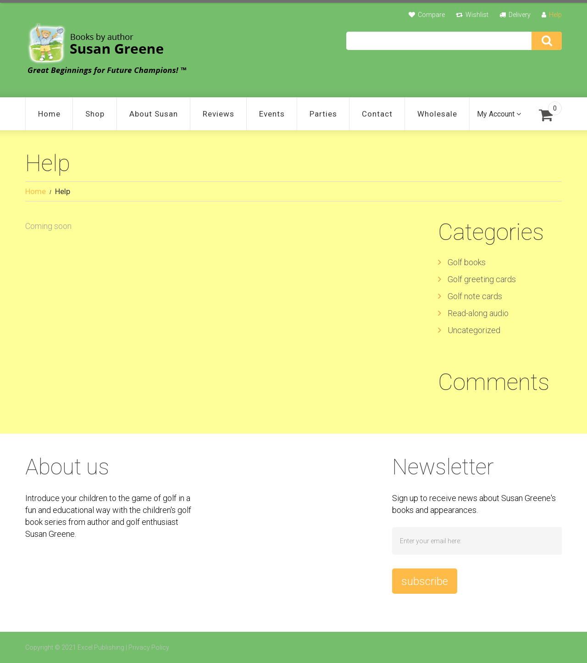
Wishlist (476, 14)
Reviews (218, 113)
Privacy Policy (148, 647)
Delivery (520, 14)
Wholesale (437, 113)
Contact (377, 113)
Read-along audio (478, 313)
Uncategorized (474, 330)
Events (272, 113)
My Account (496, 114)
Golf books (467, 262)
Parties (323, 113)
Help (555, 14)
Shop (95, 113)
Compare (431, 14)
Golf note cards (475, 296)
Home (49, 113)
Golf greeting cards (482, 279)
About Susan (153, 113)
